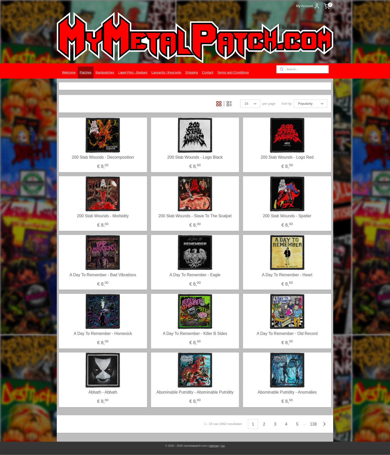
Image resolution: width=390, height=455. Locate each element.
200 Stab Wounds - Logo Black (195, 157)
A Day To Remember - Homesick (103, 333)
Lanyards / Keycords (166, 72)
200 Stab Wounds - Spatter (287, 216)
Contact (207, 72)
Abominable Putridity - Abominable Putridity (195, 392)
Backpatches (104, 72)
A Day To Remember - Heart (287, 275)
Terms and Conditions (233, 72)
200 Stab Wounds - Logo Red (287, 157)
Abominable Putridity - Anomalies (287, 392)
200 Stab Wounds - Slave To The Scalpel (195, 216)
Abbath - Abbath (102, 392)
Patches (85, 72)
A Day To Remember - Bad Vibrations (103, 275)
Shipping (191, 72)
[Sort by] (310, 104)
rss (223, 445)
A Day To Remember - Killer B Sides (195, 333)
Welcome (69, 72)
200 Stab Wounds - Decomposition (103, 157)
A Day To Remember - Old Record (287, 333)
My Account (308, 6)
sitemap (214, 445)
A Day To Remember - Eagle (195, 275)
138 (313, 424)
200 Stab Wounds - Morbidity (103, 216)
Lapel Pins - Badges (132, 72)
